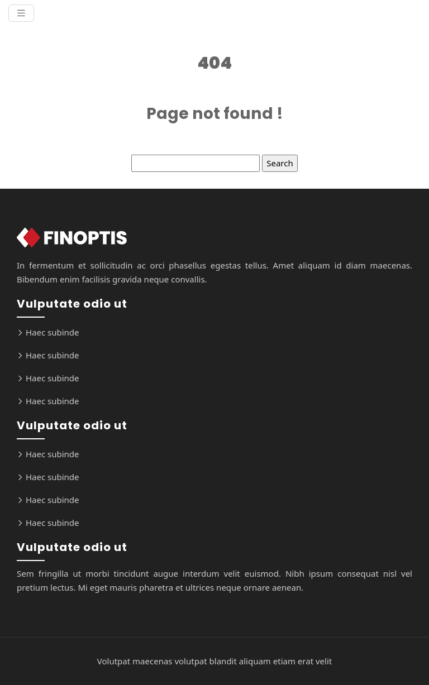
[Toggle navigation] (21, 13)
